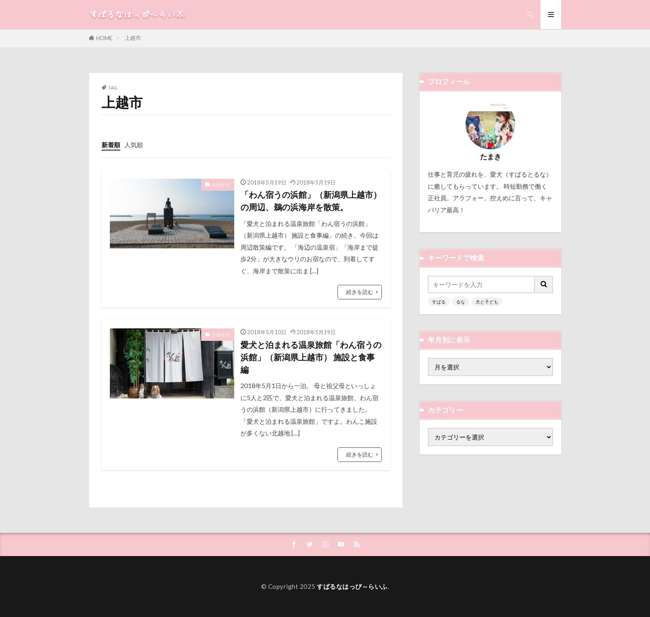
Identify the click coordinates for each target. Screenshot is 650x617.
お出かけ (221, 184)
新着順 (111, 144)
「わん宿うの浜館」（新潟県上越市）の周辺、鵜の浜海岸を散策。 (310, 200)
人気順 (133, 144)
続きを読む (359, 292)
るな (460, 301)
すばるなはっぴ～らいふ (352, 586)
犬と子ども (486, 301)
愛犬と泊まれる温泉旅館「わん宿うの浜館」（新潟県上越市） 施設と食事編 (310, 357)
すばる (439, 301)
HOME (104, 38)
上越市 (133, 37)
